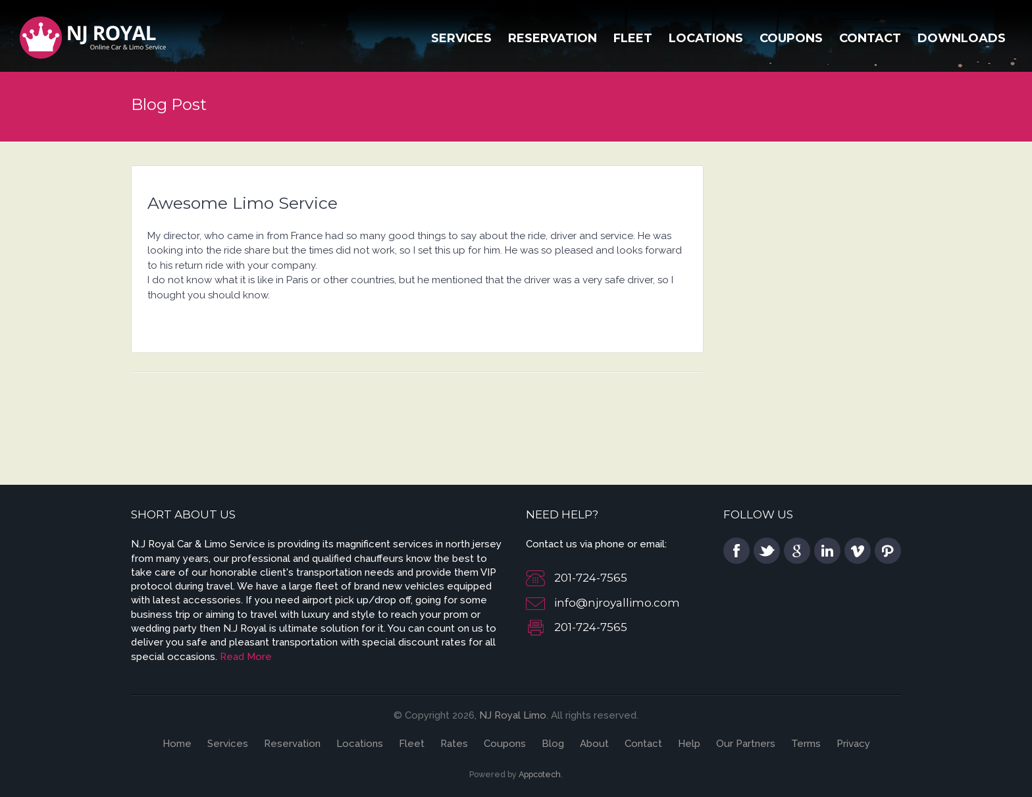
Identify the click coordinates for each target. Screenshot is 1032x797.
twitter (767, 550)
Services (461, 38)
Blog (553, 744)
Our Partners (745, 744)
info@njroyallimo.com (617, 602)
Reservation (552, 38)
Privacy (853, 744)
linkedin (827, 550)
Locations (706, 38)
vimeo (857, 550)
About (594, 744)
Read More (246, 657)
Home (177, 744)
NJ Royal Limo (512, 715)
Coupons (791, 38)
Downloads (961, 38)
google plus (797, 550)
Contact (870, 38)
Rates (454, 744)
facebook (736, 550)
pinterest (888, 550)
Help (689, 744)
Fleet (632, 38)
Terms (806, 744)
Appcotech (540, 774)
